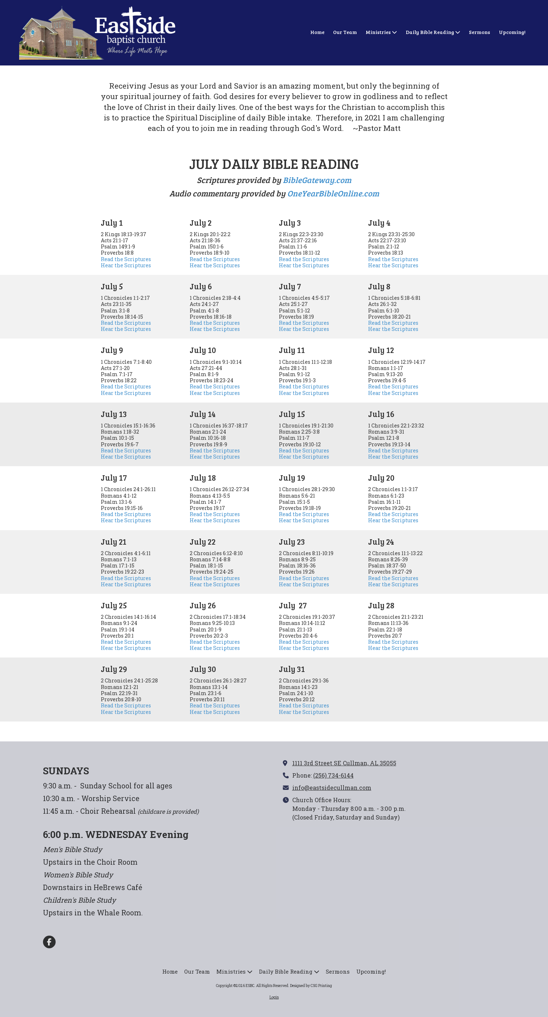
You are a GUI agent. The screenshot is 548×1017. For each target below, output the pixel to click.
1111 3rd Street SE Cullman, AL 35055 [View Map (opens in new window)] (344, 763)
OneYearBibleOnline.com (333, 193)
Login (274, 997)
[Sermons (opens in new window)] (480, 32)
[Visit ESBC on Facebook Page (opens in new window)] (49, 942)
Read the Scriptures (126, 259)
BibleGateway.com (317, 179)
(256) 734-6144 (333, 775)
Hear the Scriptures (126, 265)
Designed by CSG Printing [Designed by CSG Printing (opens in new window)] (311, 985)
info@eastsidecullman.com (331, 787)
